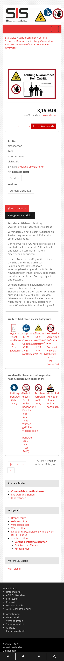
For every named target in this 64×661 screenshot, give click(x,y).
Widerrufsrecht (15, 605)
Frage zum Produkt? (20, 215)
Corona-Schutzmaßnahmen (27, 491)
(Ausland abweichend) (31, 166)
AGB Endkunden (15, 595)
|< (11, 464)
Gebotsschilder (20, 521)
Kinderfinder (18, 498)
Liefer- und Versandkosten (14, 619)
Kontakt (10, 602)
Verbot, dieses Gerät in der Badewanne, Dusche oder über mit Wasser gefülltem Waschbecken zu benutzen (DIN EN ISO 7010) (30, 422)
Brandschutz (18, 518)
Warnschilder (19, 528)
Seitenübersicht (15, 624)
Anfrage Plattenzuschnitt (15, 629)
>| (11, 470)
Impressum (12, 598)
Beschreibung (17, 208)
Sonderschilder (20, 538)
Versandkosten (49, 115)
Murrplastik (14, 568)
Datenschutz (13, 591)
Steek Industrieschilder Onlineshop (12, 647)
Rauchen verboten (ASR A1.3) (40, 398)
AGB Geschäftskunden (19, 608)
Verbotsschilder (20, 524)
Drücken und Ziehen (23, 494)
